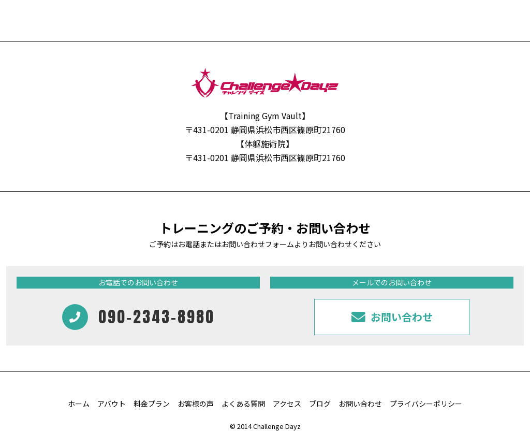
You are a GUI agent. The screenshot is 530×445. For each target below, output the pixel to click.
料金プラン (152, 403)
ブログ (320, 403)
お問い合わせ (360, 403)
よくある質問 (243, 403)
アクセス (287, 403)
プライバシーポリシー (426, 403)
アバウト (111, 403)
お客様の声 (196, 403)
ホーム (79, 403)
